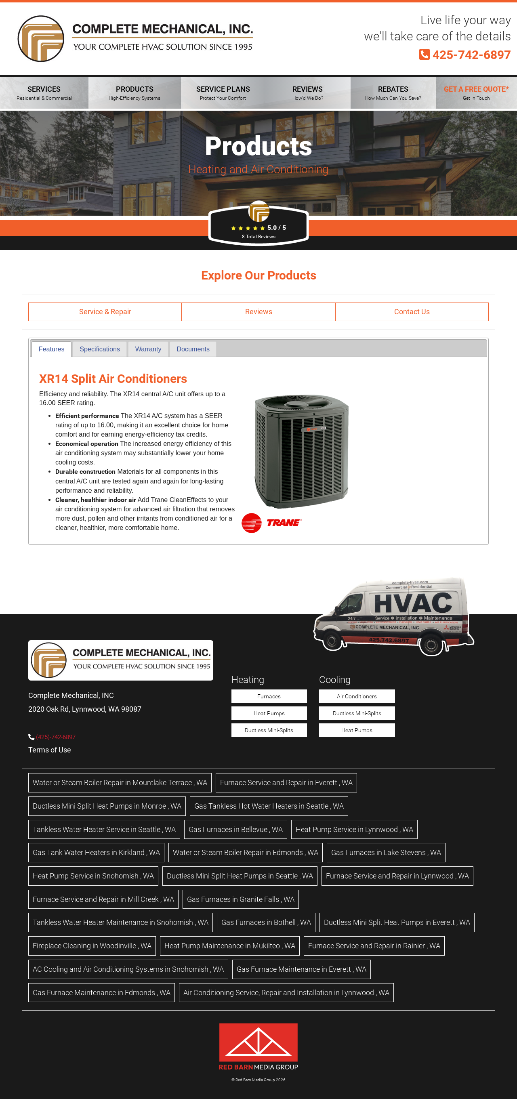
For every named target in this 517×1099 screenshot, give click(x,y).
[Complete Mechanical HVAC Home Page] (135, 39)
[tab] (51, 349)
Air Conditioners (357, 696)
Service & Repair (105, 311)
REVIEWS (307, 93)
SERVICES (44, 93)
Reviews (258, 311)
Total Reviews (258, 237)
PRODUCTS (134, 93)
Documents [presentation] (193, 349)
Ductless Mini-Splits (269, 730)
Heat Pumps (269, 713)
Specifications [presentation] (100, 349)
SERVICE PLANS (223, 93)
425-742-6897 (465, 54)
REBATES (393, 93)
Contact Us (412, 311)
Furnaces (269, 696)
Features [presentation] (52, 349)
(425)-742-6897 (56, 737)
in (120, 782)
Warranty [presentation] (148, 349)
